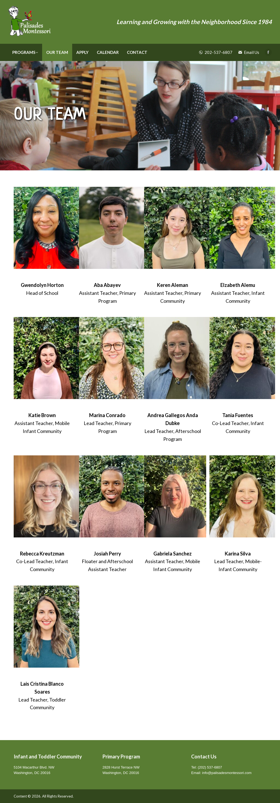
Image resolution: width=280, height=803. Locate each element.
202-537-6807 (216, 52)
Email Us (248, 52)
